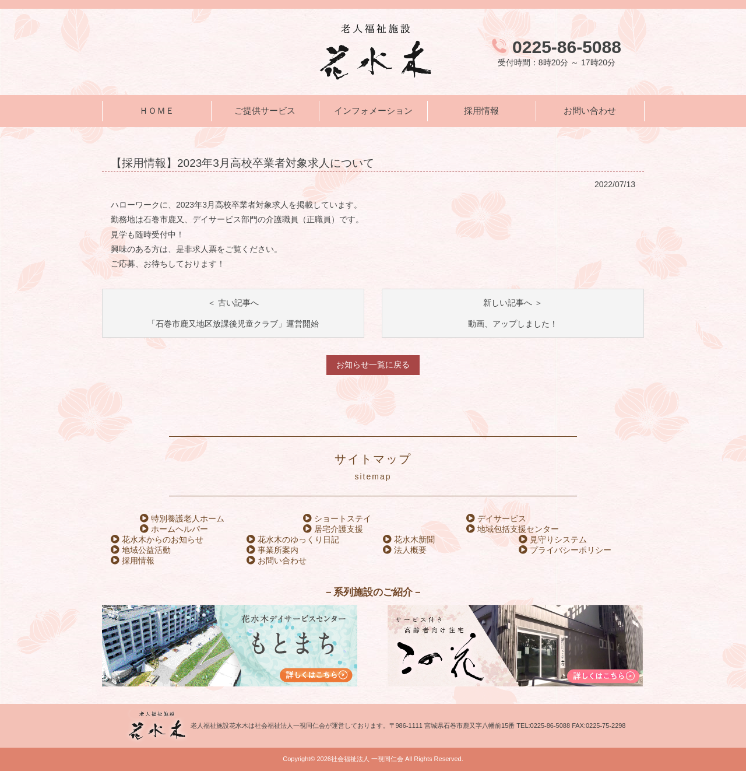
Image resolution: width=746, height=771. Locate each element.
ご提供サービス (264, 110)
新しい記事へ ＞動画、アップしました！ (513, 313)
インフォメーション (373, 110)
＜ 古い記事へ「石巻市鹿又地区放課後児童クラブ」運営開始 (233, 313)
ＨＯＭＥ (156, 110)
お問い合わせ (590, 110)
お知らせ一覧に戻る (373, 364)
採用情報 (481, 110)
